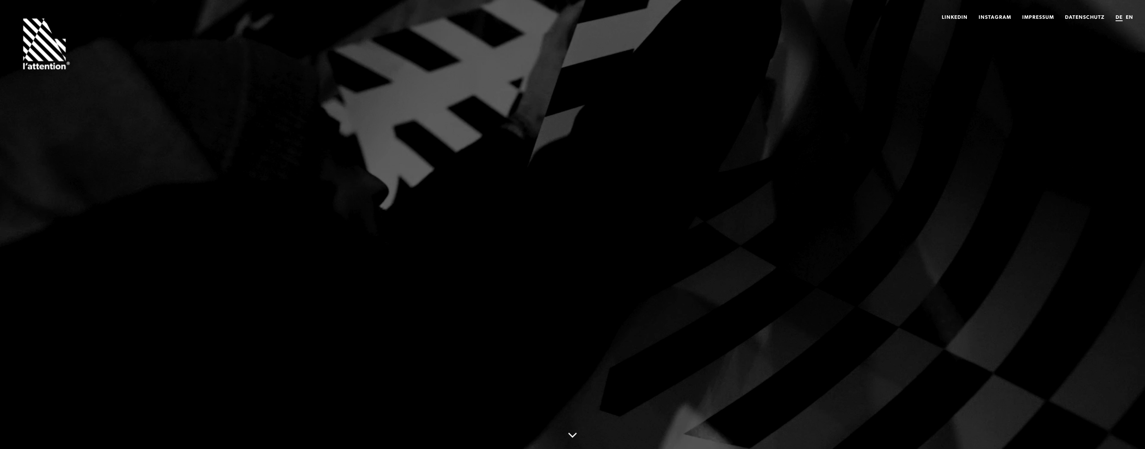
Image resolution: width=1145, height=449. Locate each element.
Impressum (1038, 16)
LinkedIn (955, 16)
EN (1129, 16)
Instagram (995, 16)
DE (1119, 16)
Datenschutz (1085, 16)
